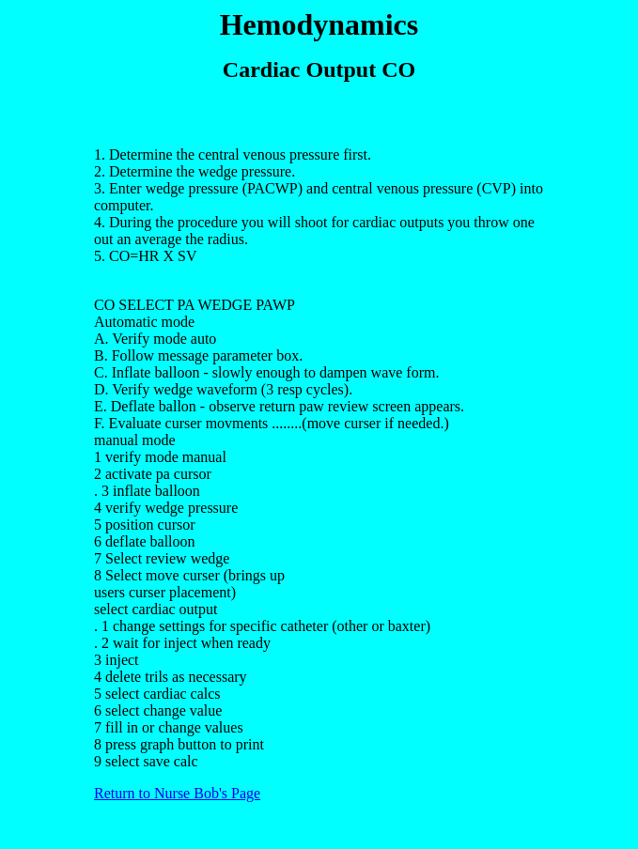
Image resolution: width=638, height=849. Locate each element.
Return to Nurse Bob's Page (177, 793)
